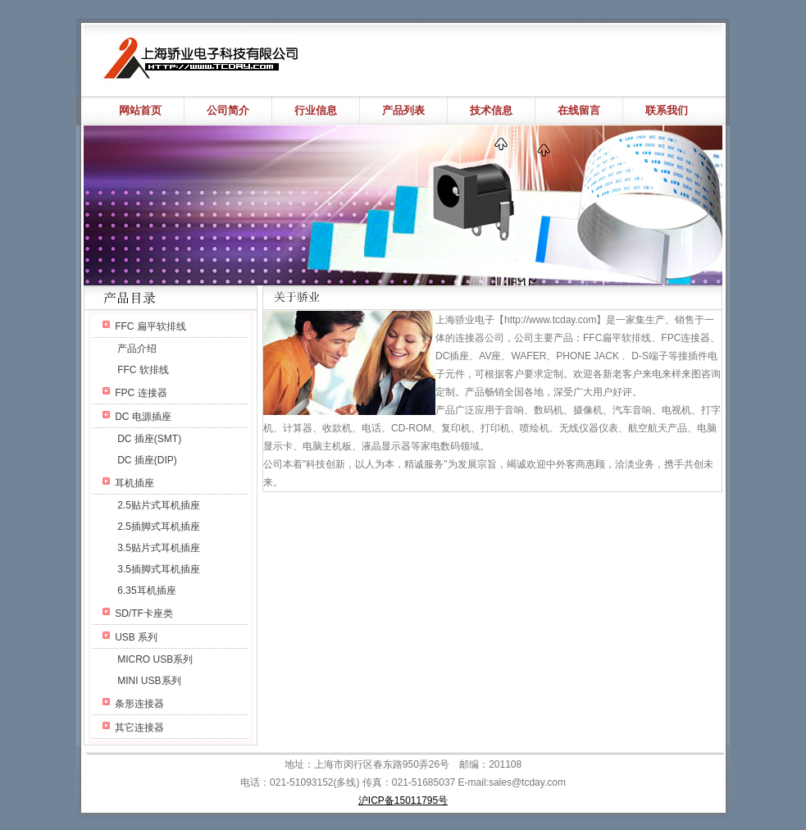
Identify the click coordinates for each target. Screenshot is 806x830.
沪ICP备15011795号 (403, 800)
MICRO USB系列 (155, 659)
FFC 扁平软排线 (150, 326)
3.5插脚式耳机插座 (158, 569)
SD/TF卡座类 (144, 613)
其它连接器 (139, 727)
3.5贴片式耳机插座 (158, 548)
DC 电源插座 (143, 416)
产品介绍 (137, 348)
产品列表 (403, 110)
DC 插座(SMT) (149, 439)
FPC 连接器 (140, 393)
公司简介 (228, 110)
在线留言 (579, 110)
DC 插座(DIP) (147, 460)
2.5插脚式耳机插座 (158, 526)
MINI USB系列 (148, 680)
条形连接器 (139, 703)
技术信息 (491, 110)
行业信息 (315, 110)
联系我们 (666, 110)
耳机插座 (134, 483)
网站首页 (140, 110)
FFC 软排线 (143, 370)
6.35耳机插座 (146, 590)
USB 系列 (136, 637)
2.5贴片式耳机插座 (158, 505)
